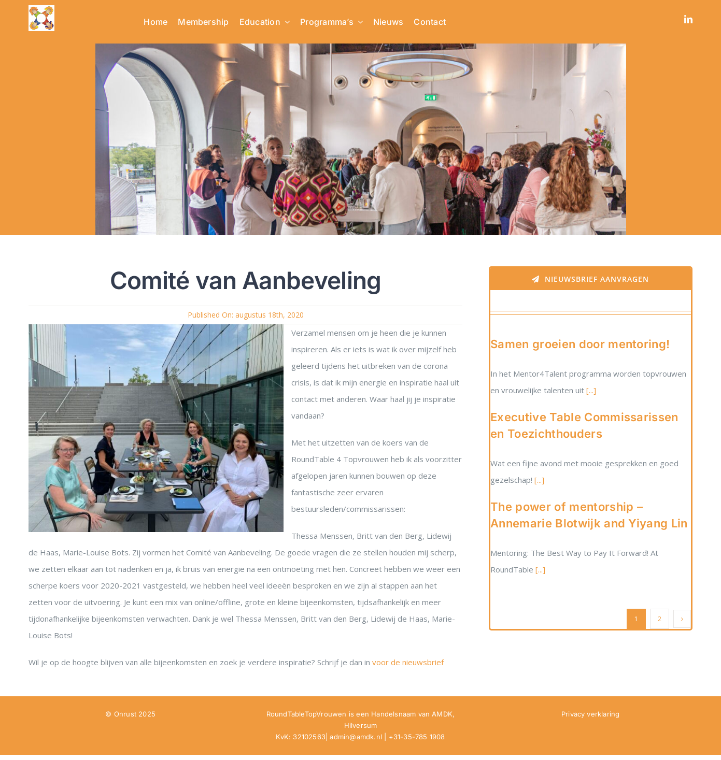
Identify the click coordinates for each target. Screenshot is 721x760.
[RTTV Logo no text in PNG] (41, 9)
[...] (590, 390)
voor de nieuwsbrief (409, 662)
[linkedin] (688, 19)
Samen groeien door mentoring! (580, 344)
